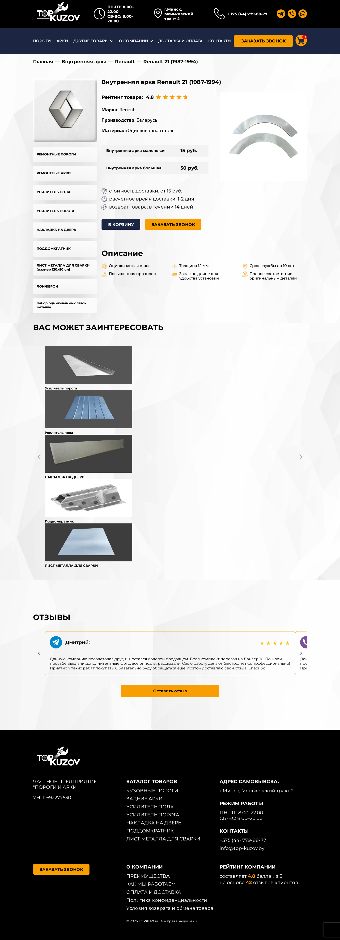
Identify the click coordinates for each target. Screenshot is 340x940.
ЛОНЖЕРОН (47, 286)
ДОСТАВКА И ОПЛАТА (180, 41)
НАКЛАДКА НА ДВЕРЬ (56, 230)
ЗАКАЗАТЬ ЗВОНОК (263, 41)
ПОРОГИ (42, 41)
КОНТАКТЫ (219, 41)
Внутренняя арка (84, 61)
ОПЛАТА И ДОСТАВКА (153, 892)
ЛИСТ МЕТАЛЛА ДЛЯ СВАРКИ (163, 839)
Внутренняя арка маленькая (136, 150)
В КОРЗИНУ (122, 224)
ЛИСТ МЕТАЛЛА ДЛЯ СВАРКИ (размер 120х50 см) (63, 267)
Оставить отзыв (170, 691)
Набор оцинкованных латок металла (61, 305)
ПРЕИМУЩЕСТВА (148, 876)
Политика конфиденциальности (166, 900)
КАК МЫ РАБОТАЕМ (151, 884)
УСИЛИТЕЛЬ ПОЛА (53, 192)
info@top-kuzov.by (242, 848)
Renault (125, 61)
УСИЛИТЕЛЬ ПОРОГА (55, 211)
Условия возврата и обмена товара (169, 908)
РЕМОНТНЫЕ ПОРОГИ (56, 154)
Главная (43, 61)
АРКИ (62, 41)
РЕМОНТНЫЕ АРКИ (54, 173)
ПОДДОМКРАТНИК (54, 248)
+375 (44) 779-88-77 (247, 14)
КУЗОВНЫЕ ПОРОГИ (152, 791)
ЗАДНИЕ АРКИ (144, 799)
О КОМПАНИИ (133, 41)
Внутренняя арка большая (134, 168)
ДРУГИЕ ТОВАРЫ (91, 41)
